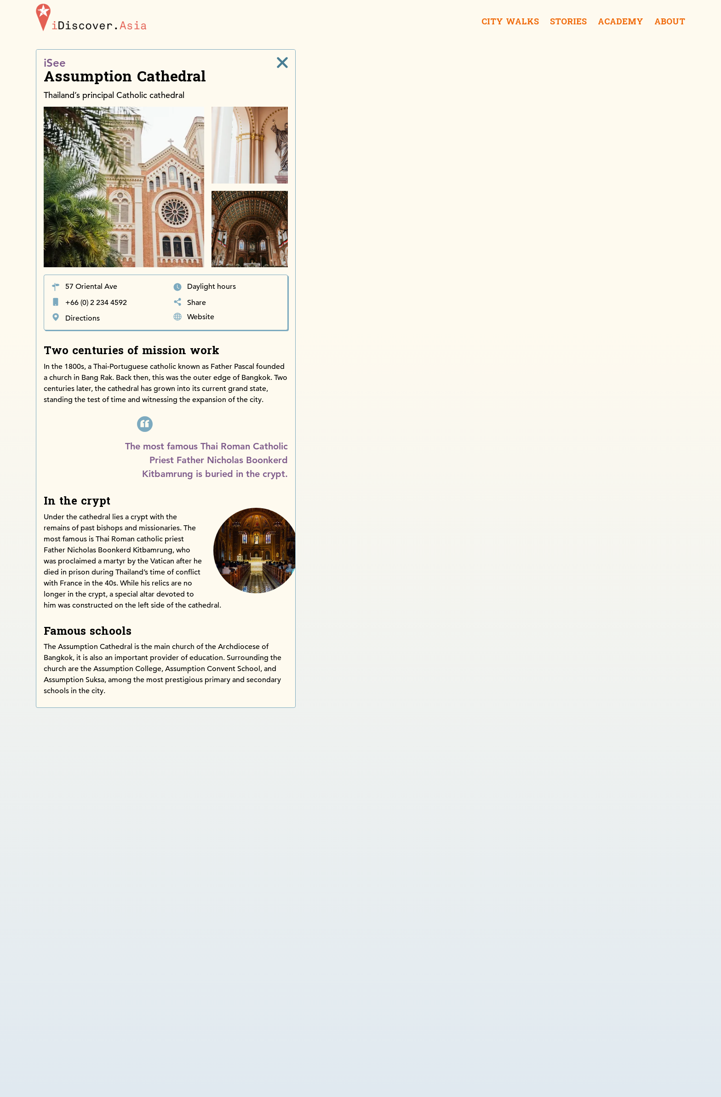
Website (200, 317)
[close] (282, 62)
